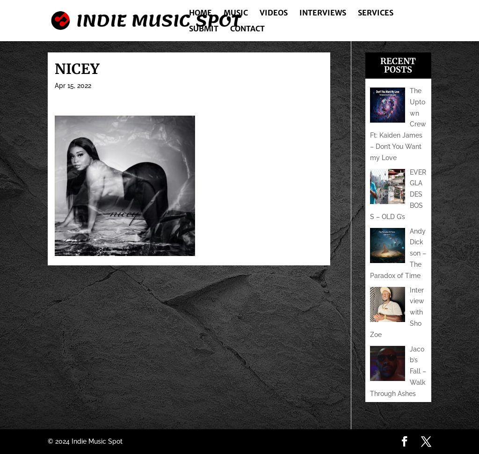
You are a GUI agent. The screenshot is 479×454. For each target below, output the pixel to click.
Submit (203, 29)
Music (236, 13)
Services (375, 13)
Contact (247, 29)
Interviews (322, 13)
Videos (274, 13)
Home (200, 13)
